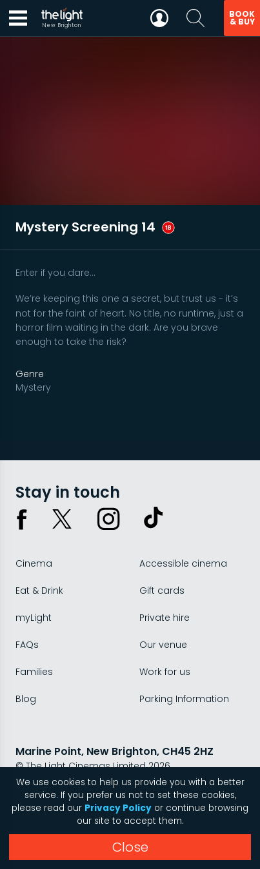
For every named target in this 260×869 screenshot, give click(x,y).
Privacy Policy (118, 808)
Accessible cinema (183, 563)
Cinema (33, 563)
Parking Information (184, 698)
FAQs (27, 644)
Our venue (163, 644)
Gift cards (162, 590)
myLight (33, 617)
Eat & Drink (39, 590)
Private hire (164, 617)
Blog (25, 698)
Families (34, 671)
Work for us (164, 671)
